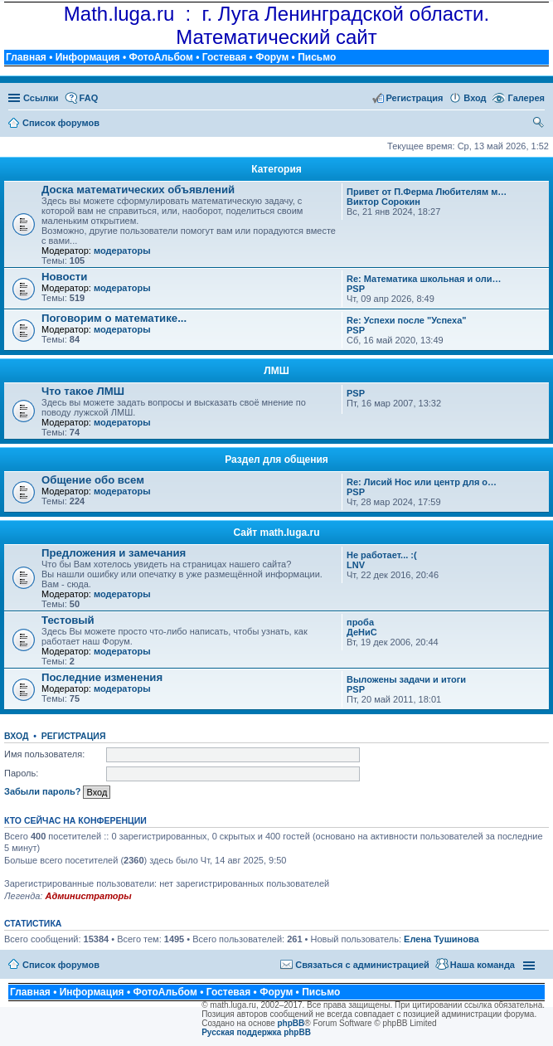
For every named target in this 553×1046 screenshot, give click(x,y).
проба (360, 622)
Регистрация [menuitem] (415, 98)
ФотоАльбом (160, 57)
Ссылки (41, 98)
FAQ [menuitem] (89, 98)
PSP (356, 289)
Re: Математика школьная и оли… (424, 279)
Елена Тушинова (441, 939)
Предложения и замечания (113, 553)
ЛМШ (276, 371)
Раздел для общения (276, 459)
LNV (356, 565)
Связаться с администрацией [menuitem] (362, 965)
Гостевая (224, 57)
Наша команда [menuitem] (482, 965)
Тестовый (68, 620)
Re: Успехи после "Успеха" (407, 320)
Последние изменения (102, 677)
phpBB (291, 1023)
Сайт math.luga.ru (276, 532)
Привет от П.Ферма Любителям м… (427, 192)
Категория (276, 169)
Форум (272, 57)
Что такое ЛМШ (82, 391)
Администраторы (88, 896)
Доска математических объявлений (138, 189)
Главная (26, 57)
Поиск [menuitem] (539, 124)
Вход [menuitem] (474, 98)
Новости (64, 276)
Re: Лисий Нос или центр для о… (422, 482)
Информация (88, 57)
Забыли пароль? (42, 791)
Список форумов (60, 965)
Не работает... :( (382, 555)
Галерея (526, 98)
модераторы (122, 250)
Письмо (317, 57)
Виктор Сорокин (383, 202)
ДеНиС (362, 632)
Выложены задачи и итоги (406, 679)
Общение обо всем (92, 480)
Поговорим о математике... (114, 318)
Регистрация (73, 736)
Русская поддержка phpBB (256, 1032)
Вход (16, 736)
